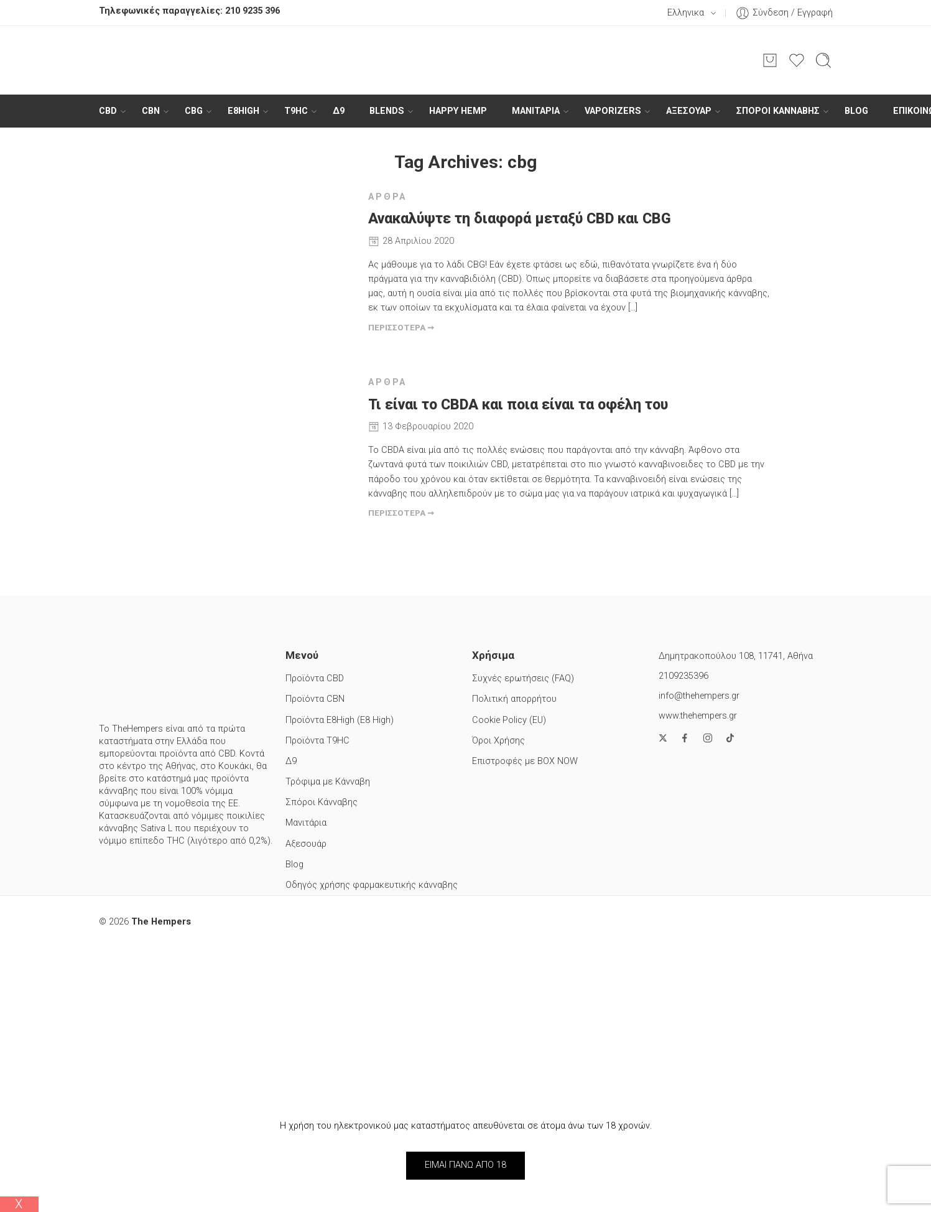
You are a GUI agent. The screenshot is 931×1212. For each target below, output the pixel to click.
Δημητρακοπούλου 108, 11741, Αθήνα (736, 656)
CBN (151, 111)
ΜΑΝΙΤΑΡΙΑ (536, 111)
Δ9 (339, 111)
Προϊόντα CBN (315, 699)
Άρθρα (387, 197)
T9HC (296, 111)
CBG (194, 111)
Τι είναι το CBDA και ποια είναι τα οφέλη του (518, 404)
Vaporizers (613, 111)
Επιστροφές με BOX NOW (525, 761)
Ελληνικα (678, 12)
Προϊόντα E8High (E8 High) (339, 720)
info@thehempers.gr (699, 696)
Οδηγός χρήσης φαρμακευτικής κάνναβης (371, 885)
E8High (243, 111)
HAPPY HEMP (458, 111)
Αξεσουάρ (688, 111)
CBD (108, 111)
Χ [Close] (19, 1203)
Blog (856, 111)
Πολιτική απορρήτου (514, 699)
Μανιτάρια (306, 823)
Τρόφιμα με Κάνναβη (327, 781)
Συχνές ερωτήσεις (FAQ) (523, 678)
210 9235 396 (252, 11)
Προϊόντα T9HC (317, 740)
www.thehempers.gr (698, 716)
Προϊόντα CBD (314, 678)
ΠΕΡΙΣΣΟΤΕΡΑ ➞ (401, 327)
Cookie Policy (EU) (509, 720)
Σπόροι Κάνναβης (778, 111)
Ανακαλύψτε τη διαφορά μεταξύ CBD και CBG (519, 218)
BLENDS (386, 111)
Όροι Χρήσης (498, 740)
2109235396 (683, 676)
